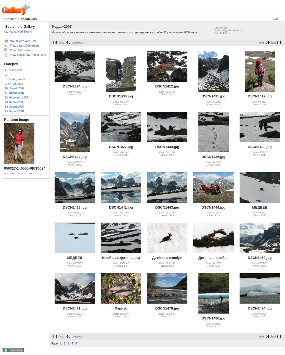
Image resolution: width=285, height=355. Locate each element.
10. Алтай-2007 (14, 88)
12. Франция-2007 (16, 97)
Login (276, 18)
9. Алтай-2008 (14, 83)
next (261, 42)
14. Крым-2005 (14, 106)
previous (77, 42)
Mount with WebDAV (23, 41)
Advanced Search (21, 31)
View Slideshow (20, 50)
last (273, 42)
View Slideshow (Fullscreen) (28, 54)
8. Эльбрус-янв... (16, 79)
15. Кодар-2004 (14, 111)
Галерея (10, 18)
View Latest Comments (24, 45)
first (61, 42)
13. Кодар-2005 (14, 102)
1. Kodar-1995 (14, 70)
